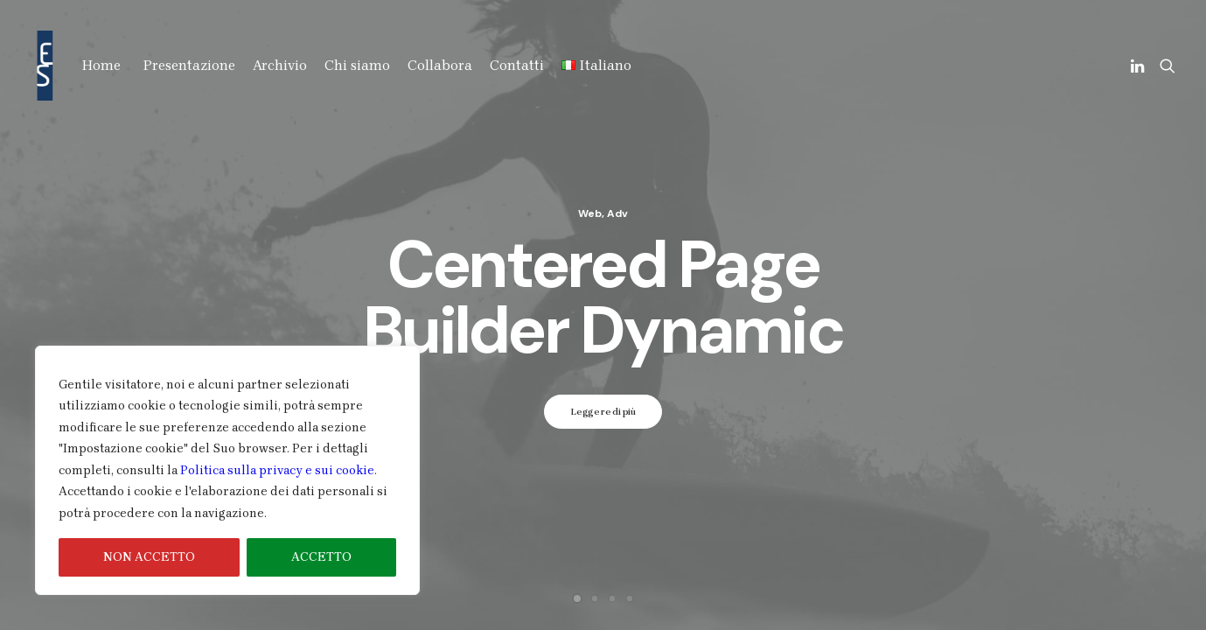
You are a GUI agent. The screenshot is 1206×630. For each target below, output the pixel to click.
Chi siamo (357, 65)
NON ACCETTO (149, 557)
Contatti (517, 65)
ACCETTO (321, 557)
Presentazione (189, 65)
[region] (227, 471)
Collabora (440, 65)
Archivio (280, 65)
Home (101, 65)
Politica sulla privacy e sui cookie (277, 470)
